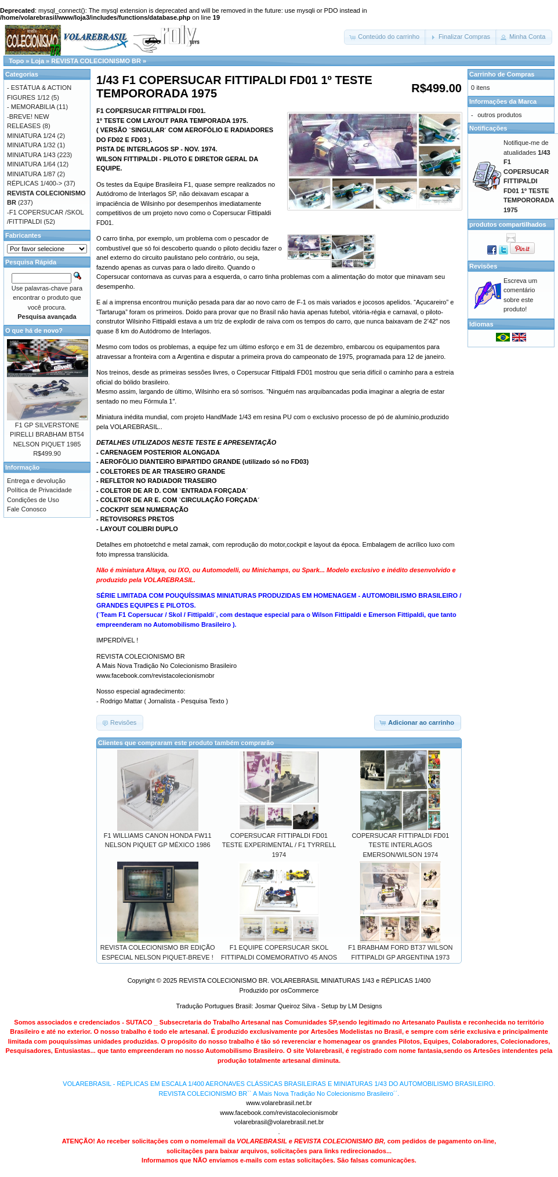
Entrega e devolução (36, 480)
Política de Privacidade (39, 489)
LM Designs (365, 1005)
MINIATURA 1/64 (31, 164)
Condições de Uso (33, 499)
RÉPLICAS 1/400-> (34, 183)
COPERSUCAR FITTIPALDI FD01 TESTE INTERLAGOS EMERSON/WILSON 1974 (400, 845)
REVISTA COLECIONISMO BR (96, 60)
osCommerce (299, 990)
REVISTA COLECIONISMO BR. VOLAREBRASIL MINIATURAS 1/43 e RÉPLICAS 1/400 (304, 980)
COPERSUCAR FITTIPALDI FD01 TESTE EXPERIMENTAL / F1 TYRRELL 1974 (279, 845)
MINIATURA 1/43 (31, 154)
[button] (385, 37)
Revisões (483, 266)
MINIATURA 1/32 (31, 144)
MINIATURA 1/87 (31, 173)
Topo (16, 60)
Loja (37, 60)
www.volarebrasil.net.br (279, 1102)
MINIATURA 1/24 (31, 135)
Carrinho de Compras (501, 74)
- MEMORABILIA (31, 106)
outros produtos (499, 114)
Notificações (488, 128)
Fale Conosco (26, 509)
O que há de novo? (34, 330)
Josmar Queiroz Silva (285, 1005)
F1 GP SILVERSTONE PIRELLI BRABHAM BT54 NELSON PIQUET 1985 (47, 435)
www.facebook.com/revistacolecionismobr (279, 1112)
